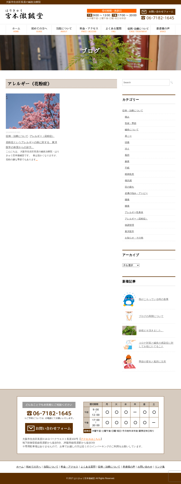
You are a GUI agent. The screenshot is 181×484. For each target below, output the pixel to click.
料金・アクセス (88, 29)
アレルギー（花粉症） (42, 136)
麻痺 (127, 161)
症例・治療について (138, 29)
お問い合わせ (145, 466)
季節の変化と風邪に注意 (152, 361)
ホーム (16, 29)
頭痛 (127, 142)
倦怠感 (128, 180)
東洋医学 (129, 231)
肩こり (128, 136)
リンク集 (160, 466)
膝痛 (127, 206)
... (37, 159)
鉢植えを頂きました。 (151, 330)
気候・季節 (130, 123)
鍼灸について (132, 129)
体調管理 (129, 225)
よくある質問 (113, 29)
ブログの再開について (151, 316)
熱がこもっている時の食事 (153, 299)
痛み (127, 117)
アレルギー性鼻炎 (134, 212)
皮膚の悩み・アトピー (136, 193)
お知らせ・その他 (134, 237)
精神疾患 (129, 174)
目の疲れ (129, 187)
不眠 (127, 167)
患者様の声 (163, 29)
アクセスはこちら (91, 439)
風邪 (127, 155)
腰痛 (127, 199)
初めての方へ (39, 29)
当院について (64, 29)
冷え (127, 148)
